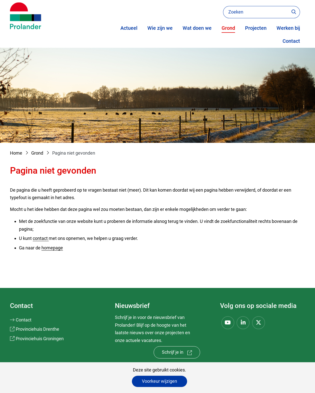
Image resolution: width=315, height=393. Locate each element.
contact (41, 238)
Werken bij (288, 28)
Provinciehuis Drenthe (37, 329)
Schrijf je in (181, 353)
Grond (228, 28)
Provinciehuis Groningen (40, 338)
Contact (291, 41)
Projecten (256, 28)
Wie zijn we (160, 28)
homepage (52, 247)
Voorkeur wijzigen (159, 381)
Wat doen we (197, 28)
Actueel (128, 28)
